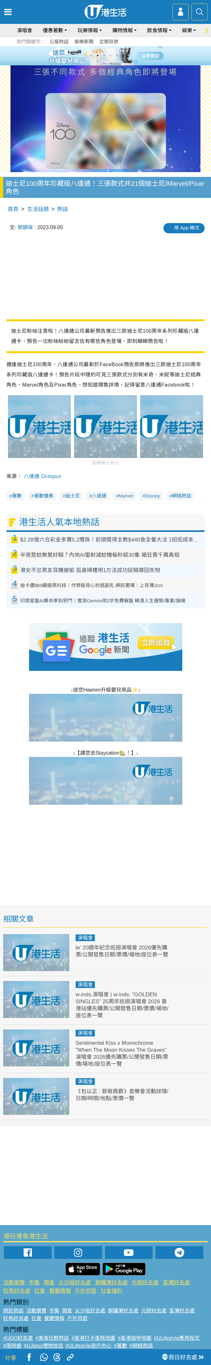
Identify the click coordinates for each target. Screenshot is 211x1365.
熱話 (62, 209)
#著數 (120, 1345)
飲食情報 (157, 30)
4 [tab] (110, 55)
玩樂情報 (88, 30)
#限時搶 (12, 1345)
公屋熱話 (59, 41)
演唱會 (24, 30)
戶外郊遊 (85, 1291)
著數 (17, 495)
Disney (152, 495)
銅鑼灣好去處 (111, 1283)
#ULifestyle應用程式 (177, 1338)
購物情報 (122, 30)
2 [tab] (97, 55)
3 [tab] (104, 55)
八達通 (99, 495)
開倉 (49, 1283)
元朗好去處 (145, 1283)
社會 (39, 1291)
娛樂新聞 (84, 41)
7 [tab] (104, 63)
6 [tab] (123, 55)
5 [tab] (117, 55)
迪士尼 (72, 495)
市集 (34, 1283)
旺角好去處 (16, 1291)
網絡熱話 (181, 495)
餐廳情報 (60, 1291)
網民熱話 (13, 1310)
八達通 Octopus (42, 476)
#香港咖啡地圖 (134, 1338)
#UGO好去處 (18, 1338)
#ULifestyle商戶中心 (88, 1345)
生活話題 (38, 209)
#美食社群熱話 (52, 1338)
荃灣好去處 (176, 1283)
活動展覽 (14, 1283)
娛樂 (187, 30)
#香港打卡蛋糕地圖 (93, 1338)
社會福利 (111, 1291)
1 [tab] (91, 55)
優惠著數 (53, 30)
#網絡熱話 (141, 1345)
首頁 (13, 209)
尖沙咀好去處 (74, 1283)
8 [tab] (110, 63)
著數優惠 (43, 495)
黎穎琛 (25, 227)
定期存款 (108, 41)
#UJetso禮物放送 (43, 1345)
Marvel (126, 495)
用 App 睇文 (187, 227)
